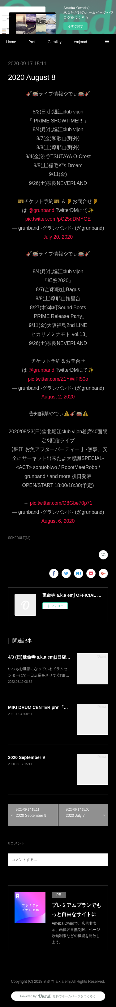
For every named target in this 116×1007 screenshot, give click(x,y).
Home (11, 42)
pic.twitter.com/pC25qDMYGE (58, 219)
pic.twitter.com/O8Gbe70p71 (61, 503)
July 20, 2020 (58, 237)
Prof (31, 42)
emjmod (80, 42)
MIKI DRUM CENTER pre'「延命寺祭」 (46, 707)
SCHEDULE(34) (19, 538)
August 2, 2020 (58, 396)
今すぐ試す (75, 26)
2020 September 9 (26, 757)
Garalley (55, 42)
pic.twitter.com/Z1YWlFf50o (58, 379)
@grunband (41, 210)
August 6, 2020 (58, 521)
